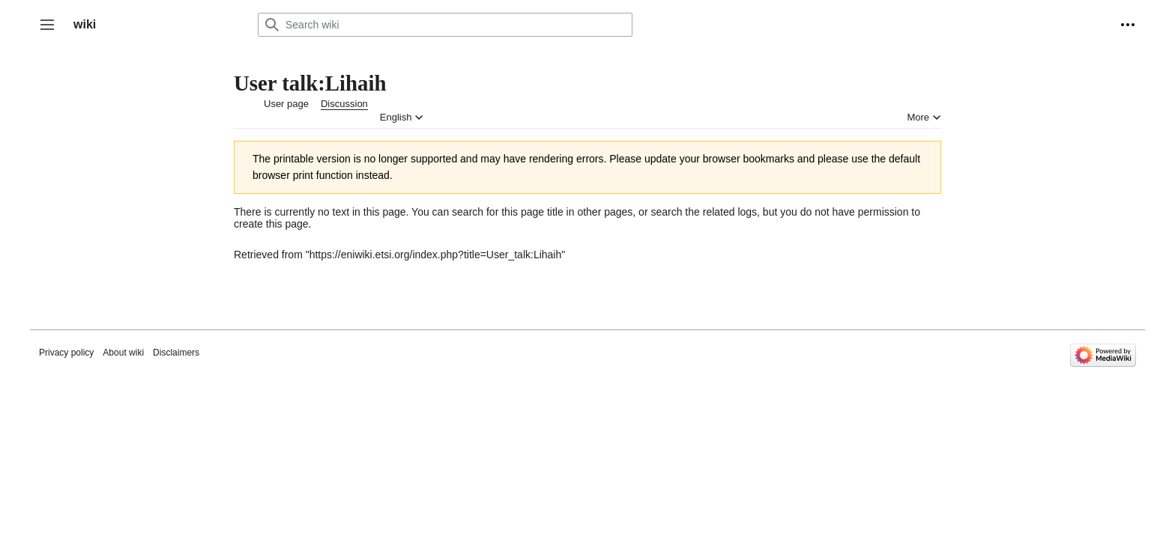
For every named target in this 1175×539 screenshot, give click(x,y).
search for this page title (508, 212)
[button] (47, 24)
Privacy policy (66, 352)
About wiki (123, 352)
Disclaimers (176, 352)
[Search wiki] (445, 25)
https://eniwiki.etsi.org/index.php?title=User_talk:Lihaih (435, 255)
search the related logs (703, 212)
